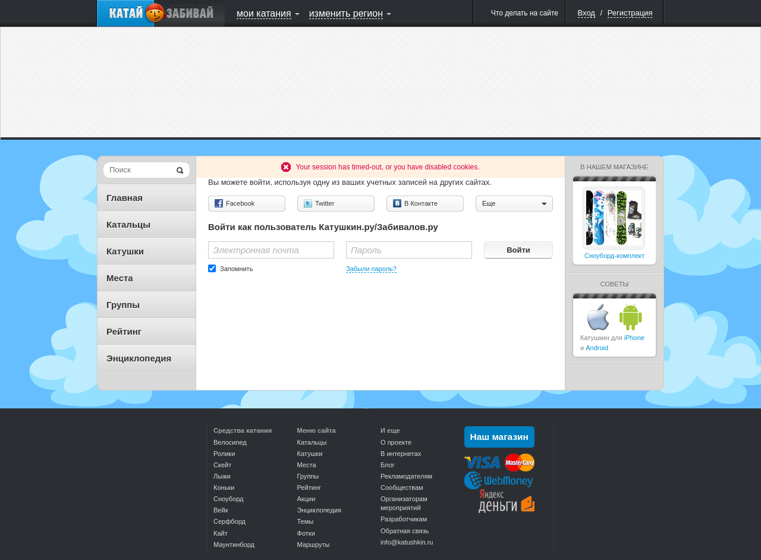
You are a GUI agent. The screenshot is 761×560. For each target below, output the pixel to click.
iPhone (634, 337)
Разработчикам (403, 519)
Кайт (220, 533)
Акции (306, 498)
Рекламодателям (406, 476)
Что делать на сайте (524, 13)
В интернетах (400, 453)
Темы (305, 521)
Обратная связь (404, 530)
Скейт (222, 464)
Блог (387, 464)
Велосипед (230, 442)
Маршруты (313, 544)
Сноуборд (228, 498)
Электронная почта (256, 250)
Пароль (366, 250)
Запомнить (236, 268)
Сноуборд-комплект (614, 255)
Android (597, 347)
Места (119, 278)
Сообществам (401, 487)
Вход (586, 12)
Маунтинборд (233, 544)
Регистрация (630, 12)
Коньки (223, 487)
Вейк (220, 510)
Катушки (125, 251)
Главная (124, 198)
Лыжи (222, 476)
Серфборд (229, 521)
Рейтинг (123, 331)
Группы (123, 305)
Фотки (306, 533)
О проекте (395, 442)
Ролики (224, 453)
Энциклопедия (138, 358)
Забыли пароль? (371, 268)
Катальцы (128, 224)
